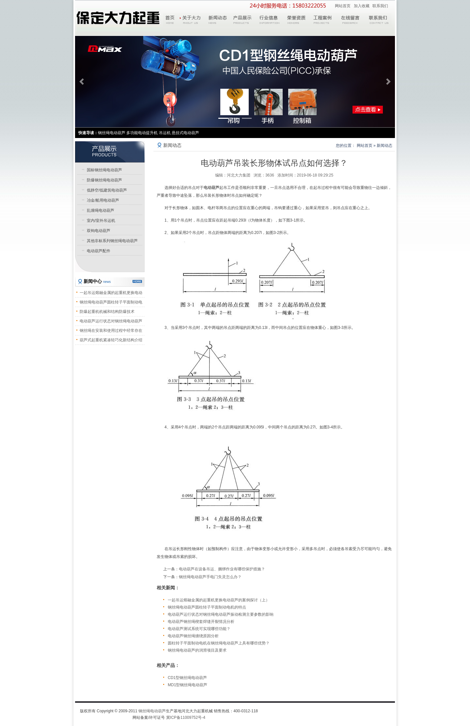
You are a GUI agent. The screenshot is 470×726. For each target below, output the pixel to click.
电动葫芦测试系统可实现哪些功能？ (199, 628)
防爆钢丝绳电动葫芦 (104, 180)
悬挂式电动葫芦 (185, 133)
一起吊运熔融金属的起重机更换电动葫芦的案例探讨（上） (219, 600)
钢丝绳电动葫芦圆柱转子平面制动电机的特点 (207, 607)
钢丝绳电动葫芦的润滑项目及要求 (197, 650)
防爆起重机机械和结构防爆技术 (107, 311)
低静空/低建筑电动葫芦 (107, 190)
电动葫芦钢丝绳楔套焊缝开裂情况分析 (201, 621)
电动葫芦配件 (98, 251)
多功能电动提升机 (142, 133)
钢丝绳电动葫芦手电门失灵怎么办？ (210, 577)
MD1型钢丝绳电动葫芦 (187, 685)
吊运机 (165, 133)
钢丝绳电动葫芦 (152, 711)
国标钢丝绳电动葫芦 (104, 170)
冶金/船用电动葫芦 (103, 200)
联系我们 (380, 6)
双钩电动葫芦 (98, 230)
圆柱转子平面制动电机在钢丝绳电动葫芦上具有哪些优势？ (219, 643)
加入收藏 (361, 6)
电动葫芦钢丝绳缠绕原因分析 (193, 636)
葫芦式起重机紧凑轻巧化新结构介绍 (111, 340)
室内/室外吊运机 (101, 220)
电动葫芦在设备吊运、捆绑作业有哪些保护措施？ (222, 569)
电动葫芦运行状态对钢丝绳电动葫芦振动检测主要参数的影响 (221, 614)
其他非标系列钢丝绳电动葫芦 (112, 241)
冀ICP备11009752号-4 (185, 717)
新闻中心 (97, 281)
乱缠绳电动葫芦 (100, 210)
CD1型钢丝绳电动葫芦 (187, 677)
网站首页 (343, 6)
